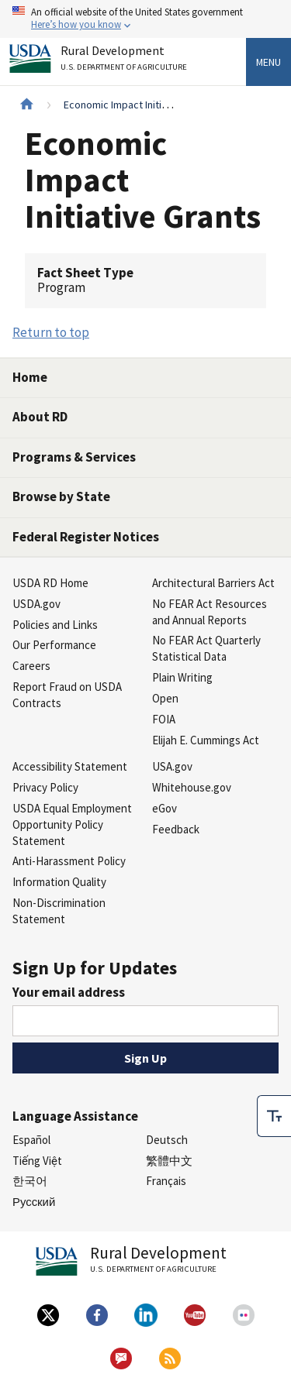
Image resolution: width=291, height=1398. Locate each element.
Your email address (68, 992)
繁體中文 (169, 1160)
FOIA (163, 719)
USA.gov (172, 766)
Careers (31, 665)
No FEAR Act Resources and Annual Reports (209, 611)
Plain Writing (182, 677)
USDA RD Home (50, 582)
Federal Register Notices (85, 536)
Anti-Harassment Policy (69, 861)
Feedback (175, 829)
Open (165, 698)
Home (29, 377)
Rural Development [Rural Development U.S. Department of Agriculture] (125, 60)
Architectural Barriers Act (213, 582)
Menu (268, 62)
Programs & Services (74, 456)
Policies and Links (55, 624)
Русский (33, 1201)
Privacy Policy (45, 787)
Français (166, 1180)
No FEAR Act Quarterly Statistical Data (206, 648)
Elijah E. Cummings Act (205, 740)
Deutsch (167, 1139)
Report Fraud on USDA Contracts (67, 694)
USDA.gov (36, 603)
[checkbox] (274, 1094)
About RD (40, 416)
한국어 (29, 1180)
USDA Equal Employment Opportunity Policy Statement (72, 824)
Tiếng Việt (37, 1160)
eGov (164, 808)
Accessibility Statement (69, 766)
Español (31, 1139)
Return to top (50, 332)
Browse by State (61, 496)
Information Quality (59, 881)
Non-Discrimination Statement (59, 910)
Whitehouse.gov (191, 787)
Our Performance (54, 644)
